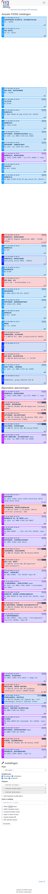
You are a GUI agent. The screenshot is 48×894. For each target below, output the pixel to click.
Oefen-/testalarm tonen (10, 809)
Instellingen (32, 10)
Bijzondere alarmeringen (19, 10)
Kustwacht (13, 778)
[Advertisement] (24, 62)
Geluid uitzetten (9, 817)
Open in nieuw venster (10, 814)
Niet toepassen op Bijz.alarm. (12, 796)
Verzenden (6, 824)
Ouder (42, 881)
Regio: (4, 767)
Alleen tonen (9, 806)
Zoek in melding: (7, 799)
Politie (5, 778)
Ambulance (16, 776)
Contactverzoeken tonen (11, 812)
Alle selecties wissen (9, 820)
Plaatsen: (5, 781)
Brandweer (6, 776)
